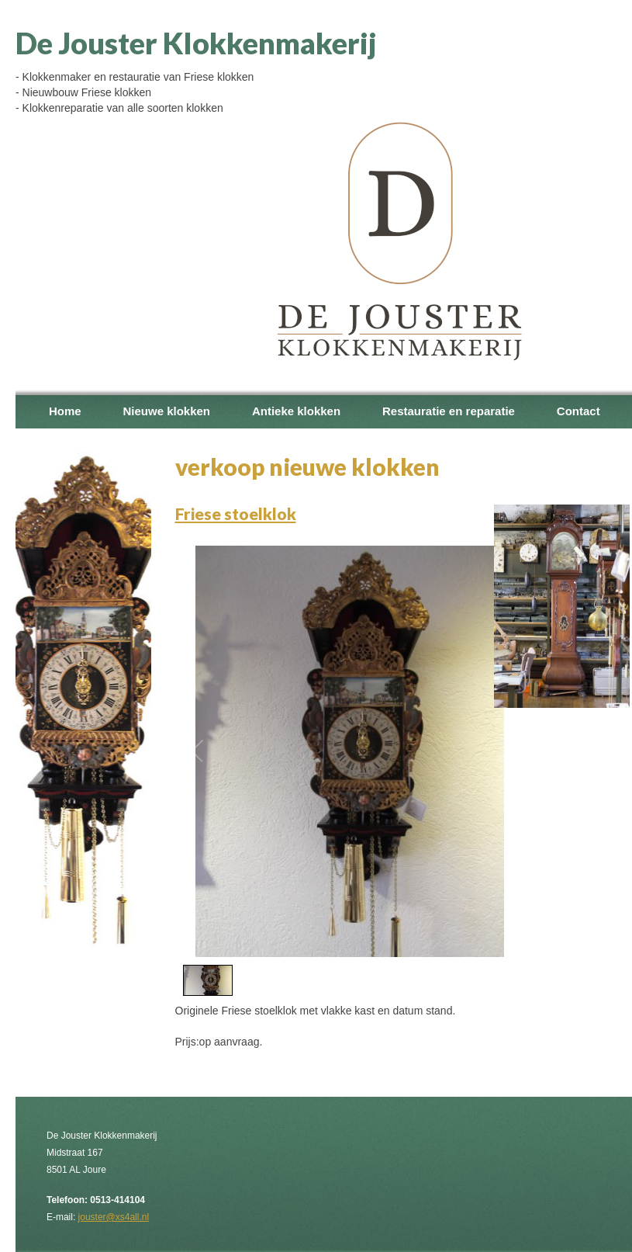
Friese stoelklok (235, 513)
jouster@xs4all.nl (113, 1217)
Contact (578, 411)
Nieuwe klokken (166, 411)
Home (65, 411)
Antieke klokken (296, 411)
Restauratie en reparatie (448, 411)
